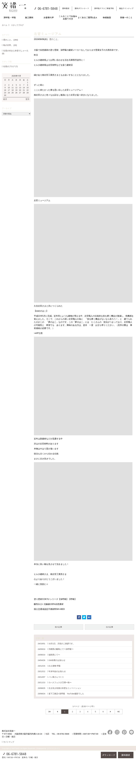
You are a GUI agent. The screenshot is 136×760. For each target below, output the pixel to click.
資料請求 (65, 8)
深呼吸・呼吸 (10, 17)
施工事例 (29, 17)
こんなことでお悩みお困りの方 (68, 17)
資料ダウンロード (82, 8)
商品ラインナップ (126, 8)
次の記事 (109, 627)
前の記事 (58, 627)
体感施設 (107, 17)
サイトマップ (8, 742)
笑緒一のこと (126, 17)
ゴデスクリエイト (53, 748)
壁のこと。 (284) (10, 40)
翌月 (27, 99)
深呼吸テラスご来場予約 (104, 8)
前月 (5, 99)
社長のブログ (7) (10, 66)
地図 (47, 734)
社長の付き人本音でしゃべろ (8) (15, 52)
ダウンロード (108, 755)
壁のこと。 (54, 39)
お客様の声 (48, 17)
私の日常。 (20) (10, 45)
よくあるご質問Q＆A (87, 17)
